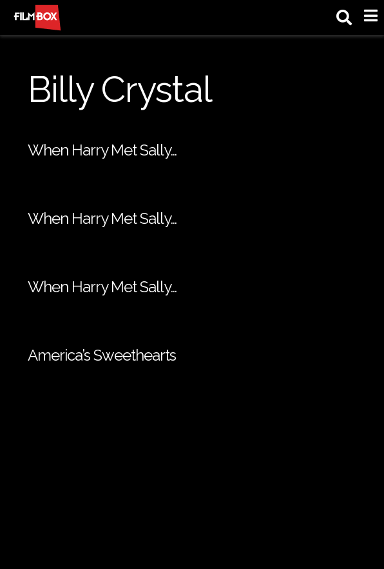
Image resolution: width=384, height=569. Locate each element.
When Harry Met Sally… (102, 150)
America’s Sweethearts (102, 355)
